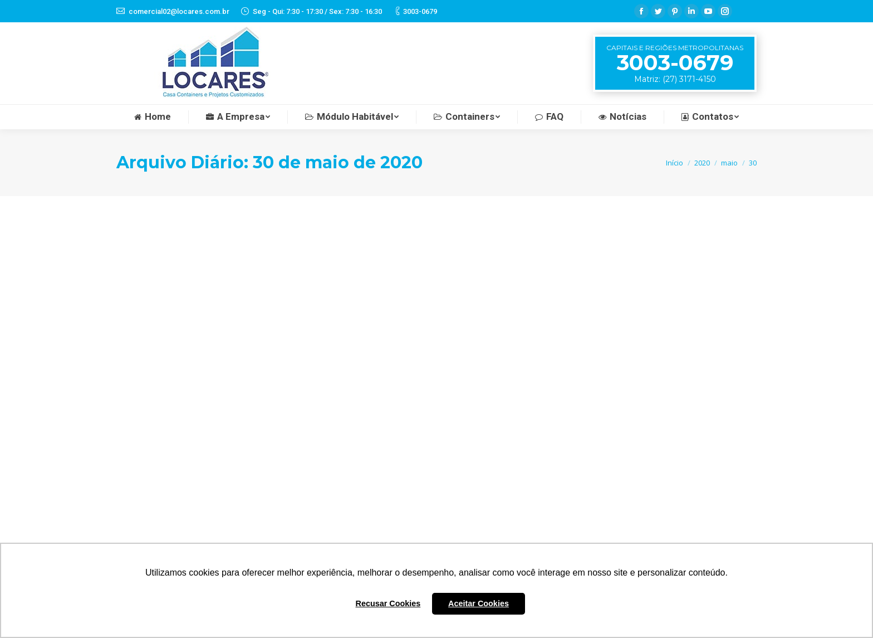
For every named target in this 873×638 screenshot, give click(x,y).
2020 (702, 163)
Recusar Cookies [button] (388, 603)
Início (674, 163)
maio (729, 163)
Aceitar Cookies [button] (478, 603)
